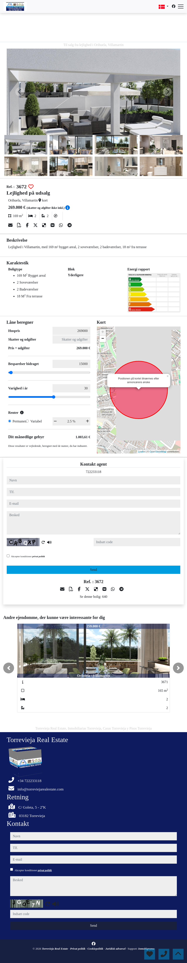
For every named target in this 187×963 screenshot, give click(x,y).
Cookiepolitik (96, 948)
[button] (8, 668)
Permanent (20, 421)
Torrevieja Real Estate (55, 948)
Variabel (36, 421)
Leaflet (141, 451)
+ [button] (102, 332)
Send (93, 569)
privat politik (38, 556)
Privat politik (78, 948)
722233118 (93, 472)
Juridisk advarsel (115, 948)
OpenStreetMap (158, 451)
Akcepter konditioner (28, 556)
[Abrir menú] (181, 6)
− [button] (102, 339)
